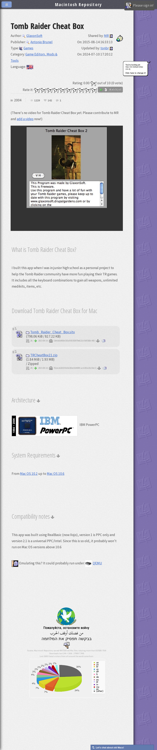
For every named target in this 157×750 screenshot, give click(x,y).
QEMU (93, 563)
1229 (37, 100)
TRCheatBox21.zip (41, 355)
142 (50, 100)
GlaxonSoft (32, 35)
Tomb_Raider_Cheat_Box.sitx (50, 332)
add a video (25, 119)
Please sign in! (139, 5)
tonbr (104, 48)
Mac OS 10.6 (55, 473)
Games (26, 48)
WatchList (110, 89)
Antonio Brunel (39, 42)
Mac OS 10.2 (29, 473)
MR (106, 35)
